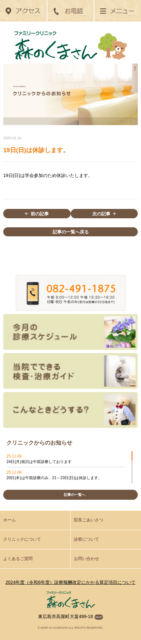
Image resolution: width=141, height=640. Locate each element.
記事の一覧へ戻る (71, 231)
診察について (86, 539)
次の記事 (104, 213)
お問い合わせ (86, 558)
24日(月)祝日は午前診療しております (39, 462)
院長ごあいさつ (88, 520)
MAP (99, 617)
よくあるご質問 (18, 558)
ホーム (9, 520)
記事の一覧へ (74, 495)
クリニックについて (22, 539)
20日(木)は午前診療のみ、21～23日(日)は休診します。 (54, 478)
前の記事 (37, 213)
